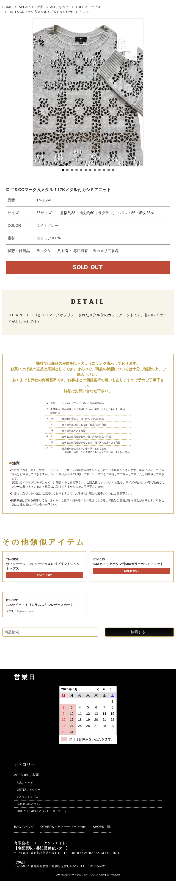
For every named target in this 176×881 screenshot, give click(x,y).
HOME (7, 7)
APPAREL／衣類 (31, 7)
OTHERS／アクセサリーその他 (63, 827)
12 (113, 170)
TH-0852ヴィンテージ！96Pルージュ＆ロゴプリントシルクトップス (43, 563)
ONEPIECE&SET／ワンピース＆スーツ (41, 811)
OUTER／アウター (28, 789)
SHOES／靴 (102, 827)
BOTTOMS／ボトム (29, 804)
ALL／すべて (59, 7)
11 (108, 170)
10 (104, 170)
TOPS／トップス (88, 7)
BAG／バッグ (24, 827)
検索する (138, 632)
